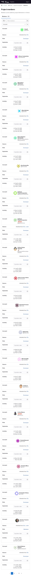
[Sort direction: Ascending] (27, 24)
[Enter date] (21, 43)
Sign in (27, 1)
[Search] (16, 21)
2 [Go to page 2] (14, 573)
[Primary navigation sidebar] (2, 5)
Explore (12, 1)
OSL (28, 34)
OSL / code (26, 226)
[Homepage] (5, 2)
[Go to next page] (21, 573)
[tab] (6, 16)
